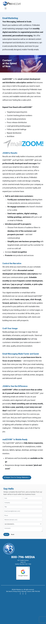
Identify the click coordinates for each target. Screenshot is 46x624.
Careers (29, 591)
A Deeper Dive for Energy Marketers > (17, 477)
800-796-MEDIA (23, 557)
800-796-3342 (36, 591)
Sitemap (24, 591)
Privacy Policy (17, 591)
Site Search (9, 591)
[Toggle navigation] (5, 8)
